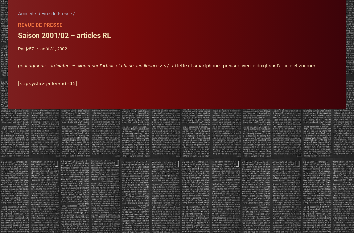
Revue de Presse (40, 25)
